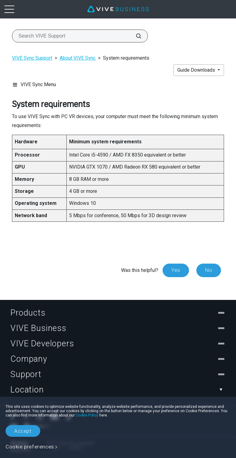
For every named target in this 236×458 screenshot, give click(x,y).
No (208, 270)
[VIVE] (118, 9)
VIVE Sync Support (32, 58)
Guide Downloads (196, 70)
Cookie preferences (30, 447)
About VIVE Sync (78, 58)
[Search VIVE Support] (135, 36)
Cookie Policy (87, 415)
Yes (175, 270)
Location (118, 389)
